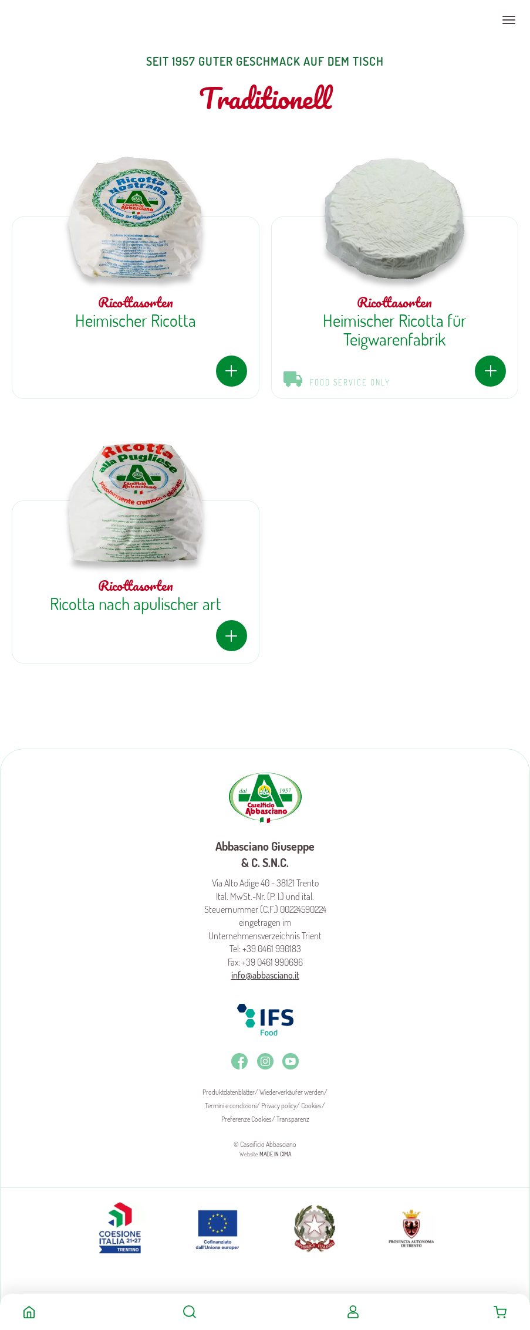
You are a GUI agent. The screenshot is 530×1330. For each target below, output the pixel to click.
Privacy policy (278, 1105)
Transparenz (292, 1119)
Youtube (290, 1061)
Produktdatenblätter (228, 1092)
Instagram (265, 1061)
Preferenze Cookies (246, 1119)
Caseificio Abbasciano (55, 20)
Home (29, 1311)
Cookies (311, 1105)
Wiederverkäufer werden (291, 1092)
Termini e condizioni (230, 1105)
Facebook (239, 1061)
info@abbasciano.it (265, 975)
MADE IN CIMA (275, 1154)
